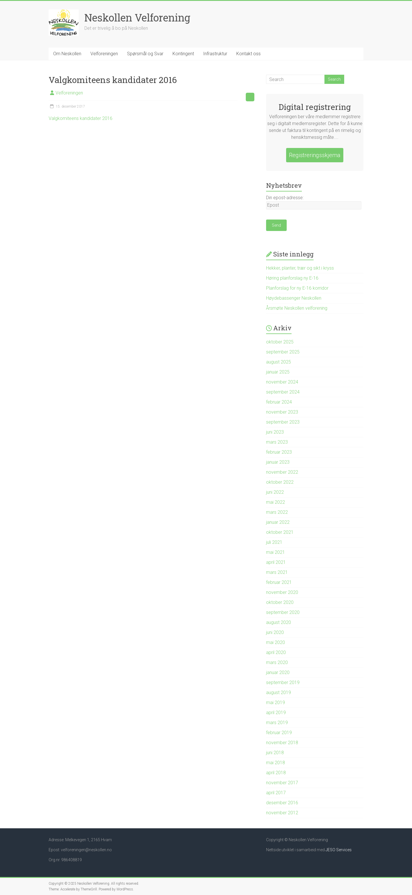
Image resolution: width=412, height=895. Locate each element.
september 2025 (283, 352)
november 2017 (282, 782)
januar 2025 (278, 372)
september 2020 (283, 612)
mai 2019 (275, 702)
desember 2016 (282, 802)
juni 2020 (275, 632)
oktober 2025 (280, 342)
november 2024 (282, 382)
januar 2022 (278, 522)
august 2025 (278, 362)
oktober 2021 (280, 532)
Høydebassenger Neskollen (293, 298)
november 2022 (282, 472)
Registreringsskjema (314, 155)
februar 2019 (279, 732)
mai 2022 (275, 502)
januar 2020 (278, 672)
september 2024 (283, 392)
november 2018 (282, 742)
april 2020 (276, 652)
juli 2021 (274, 542)
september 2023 (283, 422)
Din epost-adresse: (285, 197)
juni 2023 (275, 432)
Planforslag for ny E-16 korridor (297, 288)
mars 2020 (277, 662)
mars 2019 (277, 722)
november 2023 (282, 412)
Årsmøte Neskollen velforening (296, 308)
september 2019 (283, 682)
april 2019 (276, 712)
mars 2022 (277, 512)
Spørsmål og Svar (145, 53)
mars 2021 (277, 572)
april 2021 (276, 562)
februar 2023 (279, 452)
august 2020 (278, 622)
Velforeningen (104, 53)
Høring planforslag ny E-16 (292, 278)
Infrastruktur (215, 53)
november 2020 (282, 592)
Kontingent (183, 53)
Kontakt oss (248, 53)
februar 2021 (279, 582)
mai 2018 (275, 762)
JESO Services (339, 849)
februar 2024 (279, 402)
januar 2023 (278, 462)
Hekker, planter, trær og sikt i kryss (300, 268)
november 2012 (282, 812)
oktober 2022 (280, 482)
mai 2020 (275, 642)
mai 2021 (275, 552)
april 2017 (276, 792)
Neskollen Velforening (137, 17)
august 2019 (278, 692)
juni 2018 (275, 752)
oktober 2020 (280, 602)
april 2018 (276, 772)
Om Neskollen (67, 53)
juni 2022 (275, 492)
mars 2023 (277, 442)
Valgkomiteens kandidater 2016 (80, 118)
